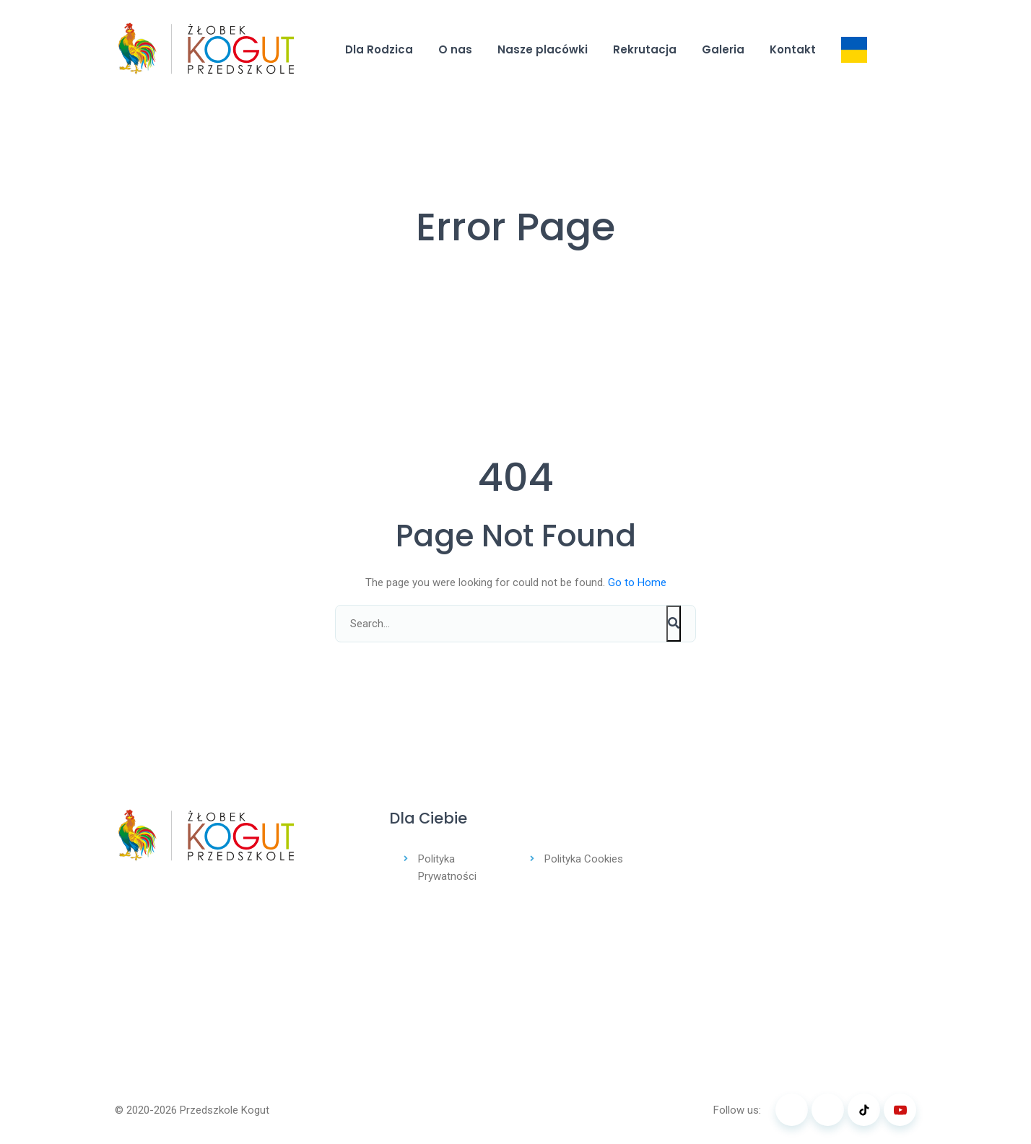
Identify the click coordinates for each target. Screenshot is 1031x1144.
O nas (455, 49)
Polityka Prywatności (447, 867)
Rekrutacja (645, 49)
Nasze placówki (542, 49)
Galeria (723, 49)
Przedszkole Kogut (224, 1110)
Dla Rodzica (379, 49)
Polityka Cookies (583, 858)
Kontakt (793, 49)
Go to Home (637, 582)
